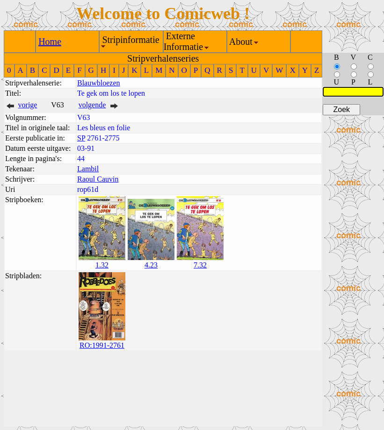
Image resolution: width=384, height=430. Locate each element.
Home (49, 41)
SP (81, 138)
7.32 (200, 265)
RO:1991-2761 (102, 345)
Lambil (88, 169)
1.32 (102, 265)
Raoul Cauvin (97, 179)
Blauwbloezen (98, 83)
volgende (92, 105)
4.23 (151, 265)
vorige (27, 105)
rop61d (87, 189)
